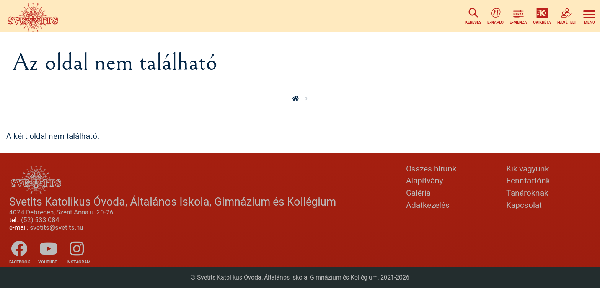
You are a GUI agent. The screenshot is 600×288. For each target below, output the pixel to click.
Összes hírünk (431, 168)
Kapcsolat (524, 204)
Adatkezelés (428, 204)
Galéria (418, 192)
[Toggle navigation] (589, 16)
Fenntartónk (528, 180)
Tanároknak (527, 192)
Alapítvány (424, 180)
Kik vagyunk (527, 168)
